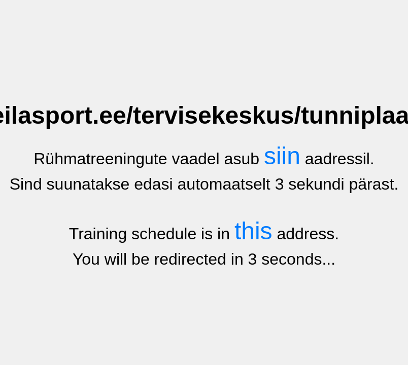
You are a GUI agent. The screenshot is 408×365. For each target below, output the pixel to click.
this (253, 230)
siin (282, 155)
